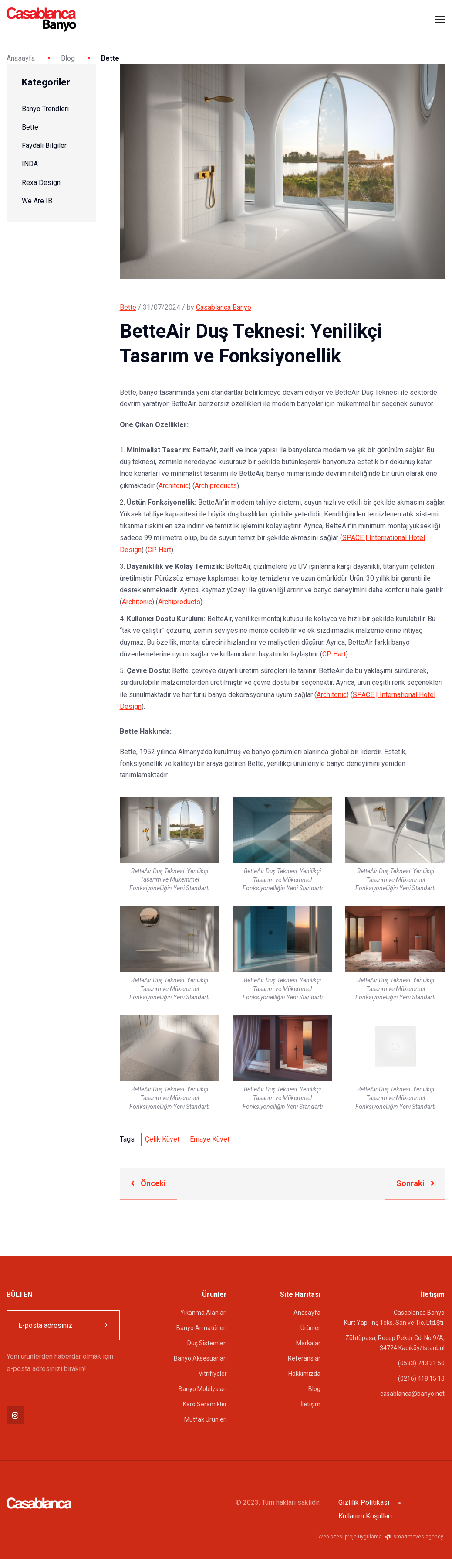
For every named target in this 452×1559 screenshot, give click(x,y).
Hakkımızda (304, 1373)
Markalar (308, 1343)
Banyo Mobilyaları (203, 1388)
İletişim (310, 1404)
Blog (68, 58)
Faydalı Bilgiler (44, 145)
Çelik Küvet (162, 1139)
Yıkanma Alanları (203, 1312)
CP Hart (159, 550)
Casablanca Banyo (223, 307)
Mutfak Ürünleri (205, 1419)
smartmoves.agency (413, 1537)
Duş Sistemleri (207, 1343)
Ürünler (310, 1327)
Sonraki (415, 1183)
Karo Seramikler (205, 1404)
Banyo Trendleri (45, 109)
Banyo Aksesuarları (200, 1358)
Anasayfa (21, 58)
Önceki (148, 1183)
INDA (30, 164)
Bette (30, 127)
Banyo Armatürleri (201, 1327)
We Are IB (37, 201)
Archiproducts (216, 486)
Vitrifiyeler (213, 1373)
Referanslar (304, 1358)
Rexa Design (41, 182)
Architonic (174, 486)
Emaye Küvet (209, 1139)
